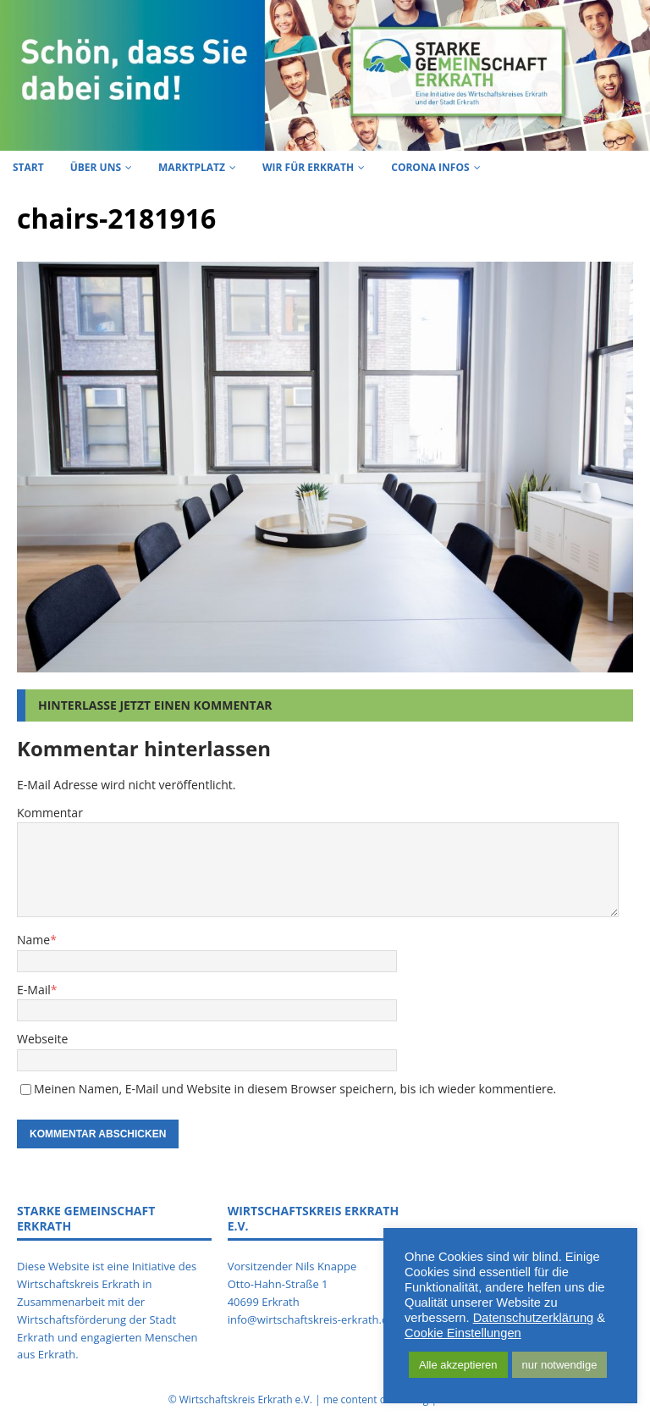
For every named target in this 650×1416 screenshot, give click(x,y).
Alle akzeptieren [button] (458, 1364)
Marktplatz (191, 167)
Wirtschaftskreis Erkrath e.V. (245, 1399)
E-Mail (34, 990)
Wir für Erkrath (308, 167)
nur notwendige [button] (560, 1364)
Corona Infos (430, 167)
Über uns (95, 167)
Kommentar (50, 813)
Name (33, 940)
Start (28, 167)
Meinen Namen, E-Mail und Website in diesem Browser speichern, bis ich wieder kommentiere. (295, 1089)
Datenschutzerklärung (533, 1318)
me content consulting (376, 1399)
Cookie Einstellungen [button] (463, 1333)
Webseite (42, 1039)
